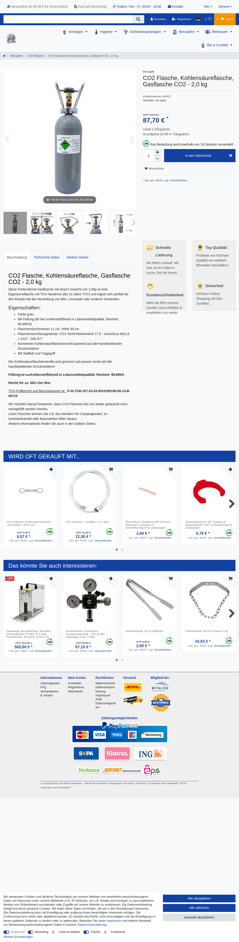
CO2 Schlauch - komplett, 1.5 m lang (87, 521)
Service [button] (224, 6)
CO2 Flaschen (35, 55)
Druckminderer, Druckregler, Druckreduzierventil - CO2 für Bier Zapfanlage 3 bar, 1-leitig (85, 634)
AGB (98, 699)
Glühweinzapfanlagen (146, 32)
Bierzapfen (187, 32)
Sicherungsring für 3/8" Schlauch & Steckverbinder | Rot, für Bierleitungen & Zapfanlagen (208, 524)
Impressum (102, 695)
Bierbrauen (220, 32)
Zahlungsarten (50, 683)
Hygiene (106, 32)
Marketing (41, 932)
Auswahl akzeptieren (199, 917)
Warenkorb (75, 691)
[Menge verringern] (157, 159)
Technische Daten (47, 257)
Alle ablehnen (199, 908)
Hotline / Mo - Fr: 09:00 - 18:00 (137, 6)
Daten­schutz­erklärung (91, 924)
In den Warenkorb (208, 156)
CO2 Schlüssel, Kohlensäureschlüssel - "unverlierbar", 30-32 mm (29, 523)
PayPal (95, 932)
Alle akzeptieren (199, 898)
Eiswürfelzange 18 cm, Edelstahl (144, 631)
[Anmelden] (158, 19)
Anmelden (74, 683)
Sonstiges (76, 32)
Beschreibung (17, 257)
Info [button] (206, 6)
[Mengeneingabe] (148, 155)
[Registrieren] (181, 19)
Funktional (118, 932)
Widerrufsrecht (105, 683)
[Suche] (138, 19)
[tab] (17, 257)
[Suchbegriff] (68, 19)
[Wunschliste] (208, 19)
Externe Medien (69, 932)
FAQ (43, 687)
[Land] (198, 19)
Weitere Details (78, 257)
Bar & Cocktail (218, 45)
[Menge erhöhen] (157, 152)
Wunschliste (154, 168)
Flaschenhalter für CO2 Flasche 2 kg (206, 631)
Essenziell (18, 932)
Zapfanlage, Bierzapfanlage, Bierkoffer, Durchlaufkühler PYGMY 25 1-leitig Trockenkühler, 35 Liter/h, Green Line (28, 634)
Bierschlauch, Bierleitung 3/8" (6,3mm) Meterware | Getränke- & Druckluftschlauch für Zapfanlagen (148, 524)
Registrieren (76, 687)
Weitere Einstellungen (18, 937)
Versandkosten (178, 180)
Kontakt (175, 6)
